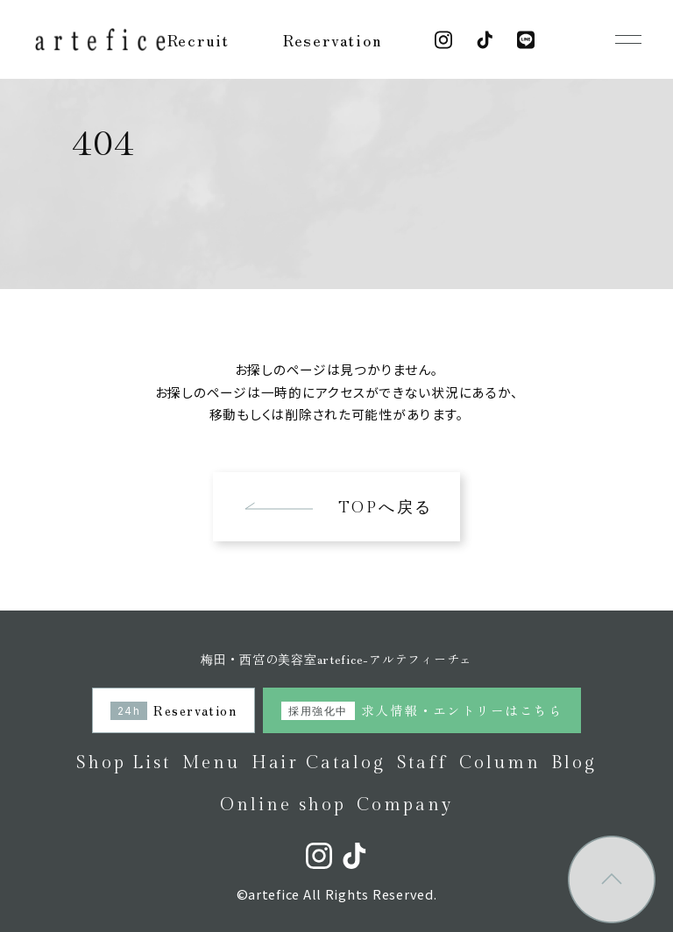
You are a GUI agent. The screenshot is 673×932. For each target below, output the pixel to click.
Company (405, 805)
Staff (423, 762)
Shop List (123, 762)
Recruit (198, 39)
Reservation (332, 39)
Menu (211, 762)
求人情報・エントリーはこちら (421, 710)
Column (500, 762)
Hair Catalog (318, 762)
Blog (574, 762)
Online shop (282, 805)
